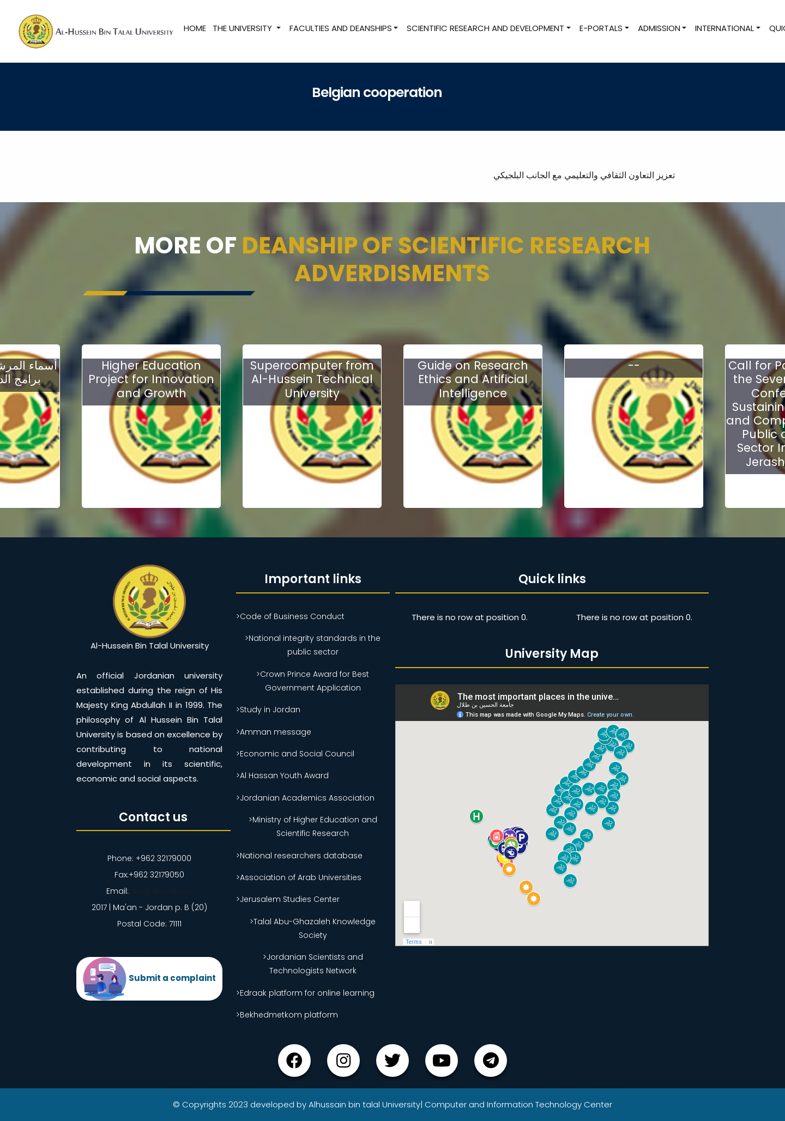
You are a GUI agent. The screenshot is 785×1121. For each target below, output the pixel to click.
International (724, 28)
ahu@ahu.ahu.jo (160, 891)
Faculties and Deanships (340, 28)
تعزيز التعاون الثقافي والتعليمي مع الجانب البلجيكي (585, 175)
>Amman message (273, 731)
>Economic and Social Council (295, 753)
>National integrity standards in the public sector (313, 645)
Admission (659, 28)
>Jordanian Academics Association (305, 797)
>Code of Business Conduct (290, 616)
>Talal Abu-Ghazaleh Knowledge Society (313, 928)
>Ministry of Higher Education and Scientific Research (313, 826)
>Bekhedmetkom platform (287, 1014)
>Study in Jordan (268, 709)
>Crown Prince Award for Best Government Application (312, 681)
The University (243, 28)
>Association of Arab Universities (298, 877)
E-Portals (601, 28)
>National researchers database (299, 855)
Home (195, 28)
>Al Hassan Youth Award (282, 775)
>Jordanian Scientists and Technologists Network (313, 964)
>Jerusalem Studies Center (288, 899)
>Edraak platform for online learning (305, 992)
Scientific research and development (485, 28)
